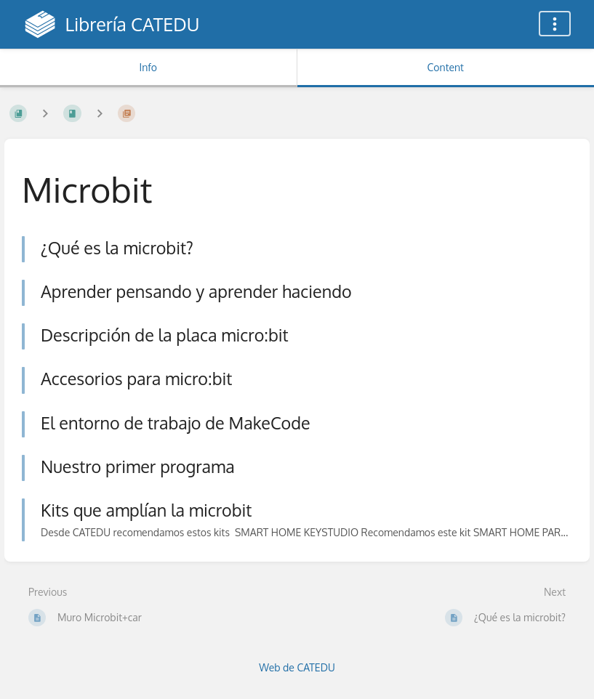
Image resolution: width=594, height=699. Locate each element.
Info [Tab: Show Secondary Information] (148, 67)
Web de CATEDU (297, 667)
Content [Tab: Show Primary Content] (446, 67)
